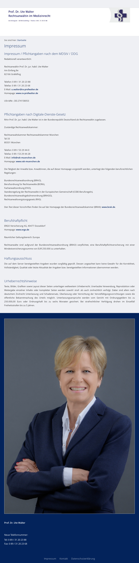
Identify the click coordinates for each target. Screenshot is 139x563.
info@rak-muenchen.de (23, 157)
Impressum (50, 558)
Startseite (21, 40)
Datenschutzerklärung (83, 558)
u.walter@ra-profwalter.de (24, 89)
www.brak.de (108, 207)
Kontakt (64, 558)
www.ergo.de (22, 229)
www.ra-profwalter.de (27, 93)
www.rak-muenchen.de (28, 161)
